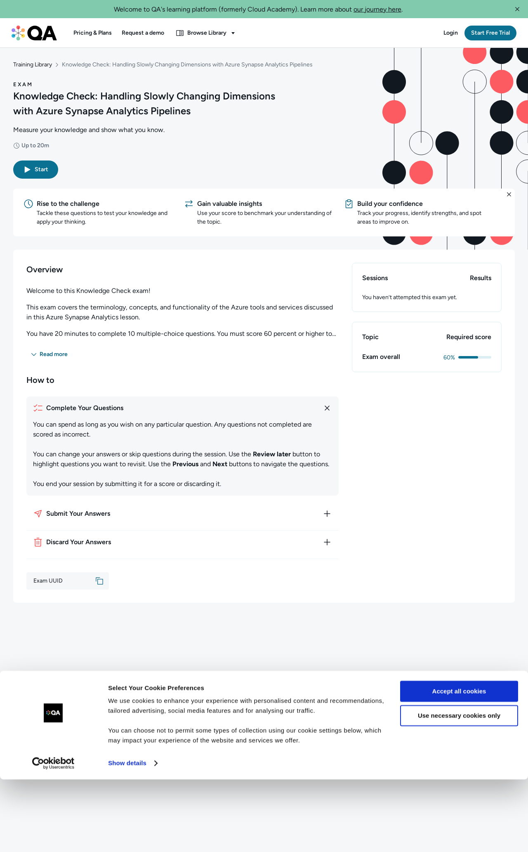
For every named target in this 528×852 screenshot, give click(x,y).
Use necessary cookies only (459, 787)
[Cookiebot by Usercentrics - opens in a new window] (53, 836)
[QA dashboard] (34, 33)
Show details (127, 835)
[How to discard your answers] (182, 544)
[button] (517, 9)
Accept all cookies (459, 763)
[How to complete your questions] (182, 410)
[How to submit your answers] (182, 516)
